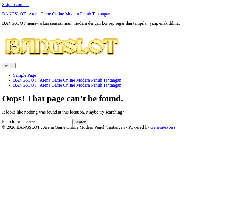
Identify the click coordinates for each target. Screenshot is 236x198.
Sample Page (24, 75)
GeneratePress (163, 127)
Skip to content (15, 4)
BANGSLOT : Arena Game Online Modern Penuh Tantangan (56, 14)
